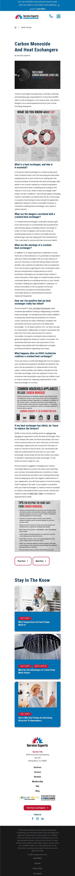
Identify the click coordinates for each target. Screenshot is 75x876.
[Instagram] (37, 818)
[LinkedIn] (42, 818)
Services (37, 767)
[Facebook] (32, 818)
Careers (37, 772)
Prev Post (23, 561)
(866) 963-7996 (36, 493)
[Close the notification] (59, 5)
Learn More (40, 9)
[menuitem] (37, 858)
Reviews (37, 776)
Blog (37, 791)
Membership (37, 781)
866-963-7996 (38, 752)
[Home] (27, 16)
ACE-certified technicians (39, 308)
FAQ (37, 786)
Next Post (41, 561)
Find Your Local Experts (37, 808)
